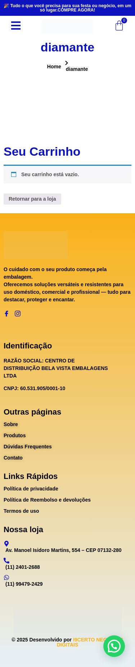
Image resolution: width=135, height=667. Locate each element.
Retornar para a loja (32, 199)
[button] (114, 646)
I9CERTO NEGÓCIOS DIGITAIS (90, 642)
